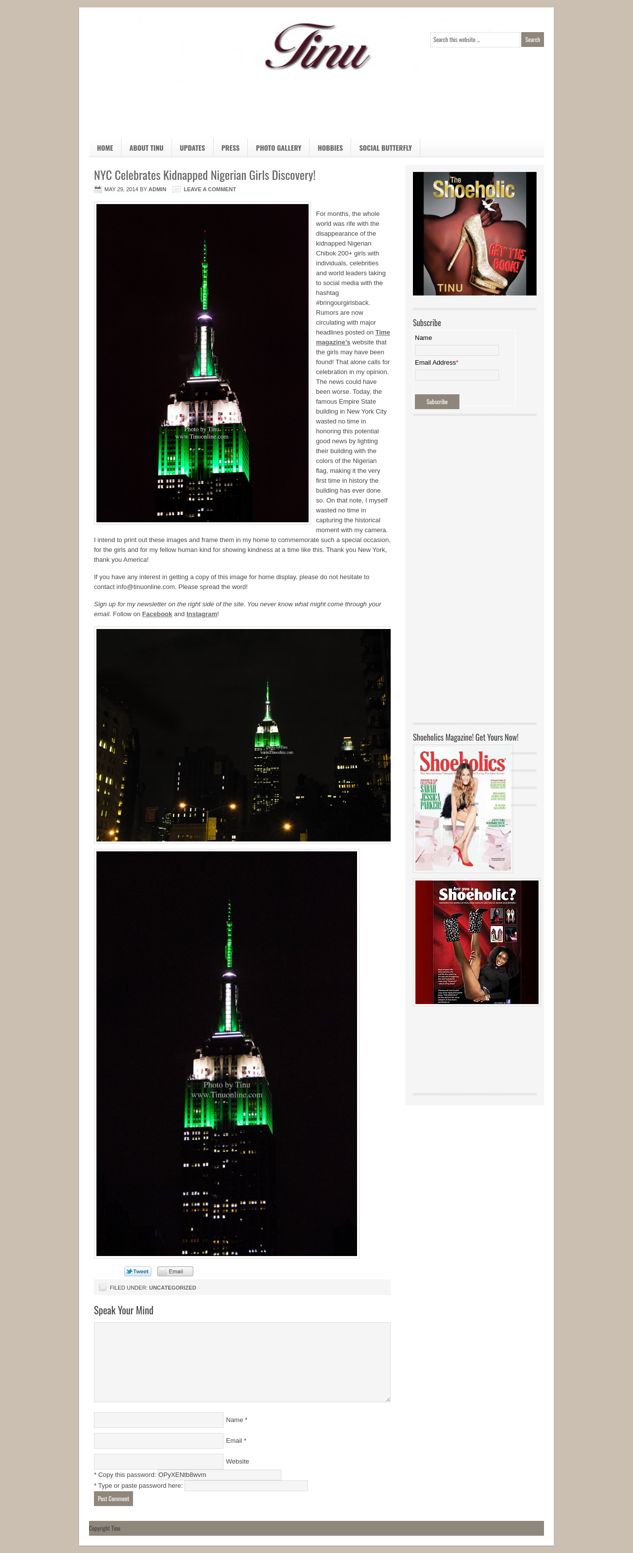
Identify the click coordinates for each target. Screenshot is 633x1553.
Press (231, 147)
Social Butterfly (385, 147)
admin (157, 189)
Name (234, 1420)
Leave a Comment (209, 189)
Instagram (201, 614)
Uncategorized (172, 1288)
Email (234, 1440)
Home (105, 147)
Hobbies (326, 149)
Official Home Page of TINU (163, 47)
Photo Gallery (278, 147)
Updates (192, 147)
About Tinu (147, 147)
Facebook (157, 614)
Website (237, 1461)
